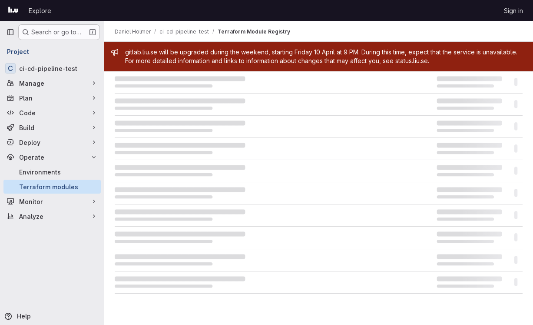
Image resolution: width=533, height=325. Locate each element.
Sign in (513, 10)
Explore (40, 10)
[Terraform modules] (52, 187)
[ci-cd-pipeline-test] (52, 68)
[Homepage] (13, 10)
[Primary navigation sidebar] (10, 32)
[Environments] (52, 172)
